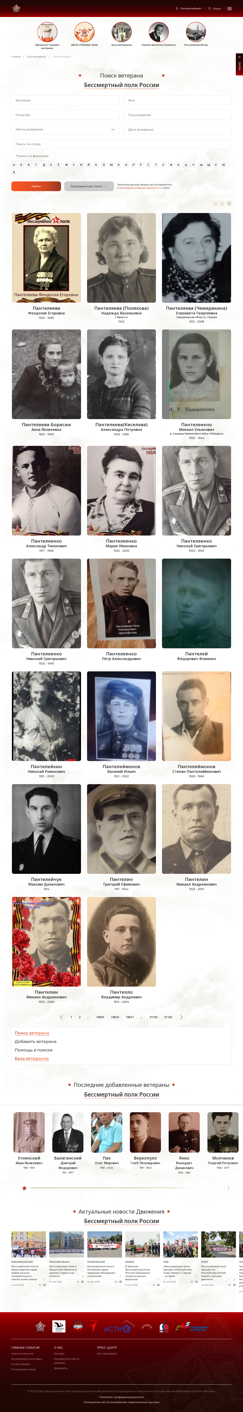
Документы (60, 1368)
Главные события (25, 1347)
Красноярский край (22, 1261)
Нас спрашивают (107, 1353)
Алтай (204, 1261)
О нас (58, 1347)
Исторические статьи (23, 1369)
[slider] (24, 1188)
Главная (16, 56)
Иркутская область (59, 1261)
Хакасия (129, 1261)
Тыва (165, 1261)
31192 (168, 1017)
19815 (100, 1017)
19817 (130, 1017)
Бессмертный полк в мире (26, 1359)
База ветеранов (36, 56)
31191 (153, 1017)
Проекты (59, 1353)
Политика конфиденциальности (121, 1397)
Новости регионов (22, 1353)
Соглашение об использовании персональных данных (121, 1402)
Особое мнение (20, 1364)
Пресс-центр (107, 1347)
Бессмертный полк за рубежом (66, 1361)
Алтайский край (96, 1261)
